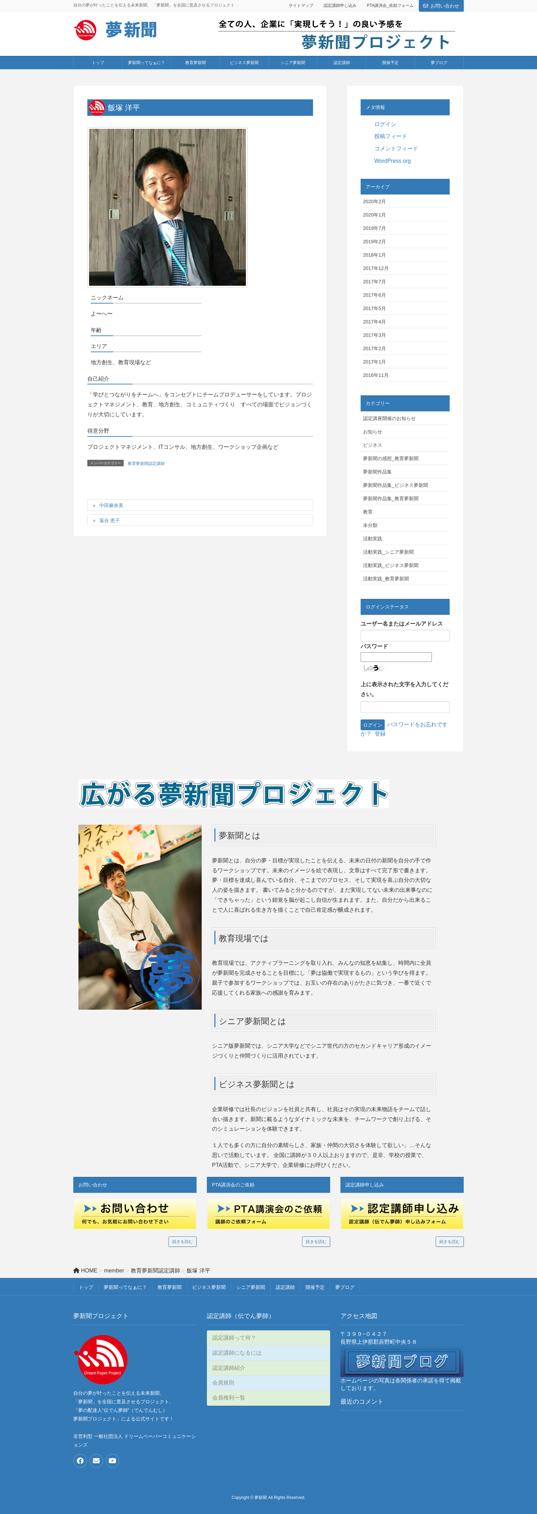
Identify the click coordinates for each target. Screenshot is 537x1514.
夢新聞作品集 (377, 472)
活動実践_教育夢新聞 (386, 578)
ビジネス (372, 445)
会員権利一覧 (228, 1398)
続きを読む (182, 1241)
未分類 (370, 525)
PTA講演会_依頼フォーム (390, 5)
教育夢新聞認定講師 (146, 463)
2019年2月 (374, 241)
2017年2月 (374, 348)
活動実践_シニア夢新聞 (388, 552)
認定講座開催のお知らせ (389, 418)
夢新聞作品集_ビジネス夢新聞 (395, 485)
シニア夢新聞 (250, 1287)
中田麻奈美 (111, 505)
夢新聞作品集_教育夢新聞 (391, 498)
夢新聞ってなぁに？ (125, 1287)
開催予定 (315, 1287)
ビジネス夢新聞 (209, 1287)
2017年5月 (374, 308)
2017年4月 (374, 321)
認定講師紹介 (228, 1368)
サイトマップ (301, 5)
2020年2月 (374, 201)
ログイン (385, 124)
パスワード (374, 646)
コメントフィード (396, 148)
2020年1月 (374, 215)
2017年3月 (374, 335)
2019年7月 (374, 228)
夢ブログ (344, 1287)
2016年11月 (376, 375)
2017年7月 (374, 281)
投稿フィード (390, 136)
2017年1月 (374, 362)
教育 (368, 512)
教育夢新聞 (170, 1287)
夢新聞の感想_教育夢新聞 (391, 458)
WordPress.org (392, 161)
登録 (380, 734)
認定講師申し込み (340, 5)
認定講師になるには (237, 1353)
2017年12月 (376, 268)
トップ (86, 1287)
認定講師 (285, 1287)
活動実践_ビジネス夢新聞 (391, 565)
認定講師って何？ (234, 1338)
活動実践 (372, 538)
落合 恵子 (109, 520)
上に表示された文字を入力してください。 (404, 689)
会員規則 (223, 1383)
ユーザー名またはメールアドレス (402, 624)
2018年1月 (374, 255)
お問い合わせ (444, 6)
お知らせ (372, 431)
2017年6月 (374, 295)
